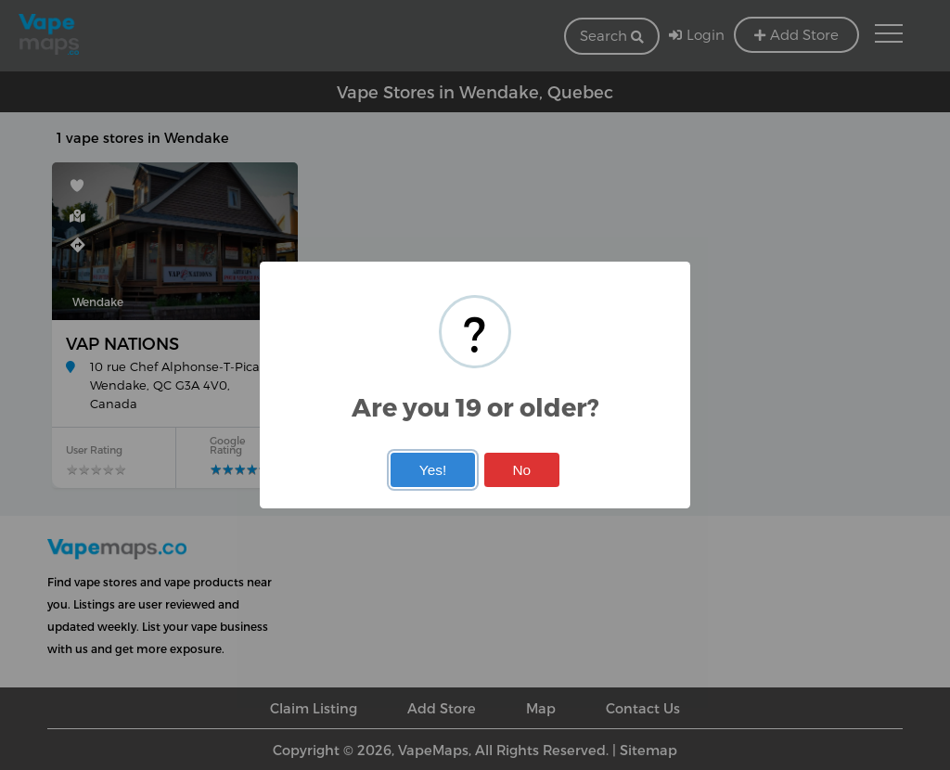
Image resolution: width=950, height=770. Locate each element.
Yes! (432, 470)
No (521, 470)
